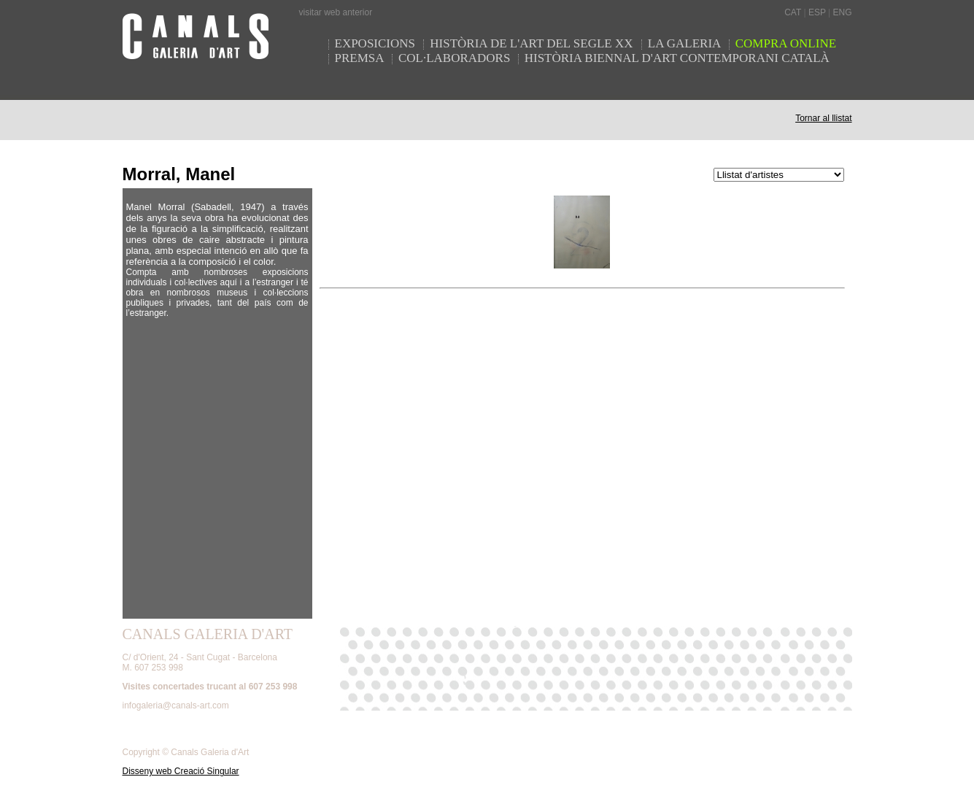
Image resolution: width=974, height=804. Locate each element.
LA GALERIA (686, 43)
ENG (841, 12)
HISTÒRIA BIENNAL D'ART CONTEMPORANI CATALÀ (677, 58)
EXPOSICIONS (377, 43)
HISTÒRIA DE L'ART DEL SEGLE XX (533, 43)
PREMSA (359, 58)
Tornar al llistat (823, 118)
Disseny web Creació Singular (181, 771)
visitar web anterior (336, 12)
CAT (792, 12)
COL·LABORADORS (454, 58)
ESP (817, 12)
